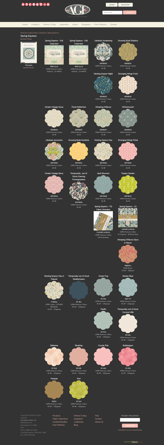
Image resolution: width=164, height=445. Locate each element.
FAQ (97, 415)
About (75, 24)
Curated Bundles (60, 422)
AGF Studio (30, 68)
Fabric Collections (60, 419)
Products (23, 33)
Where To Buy (80, 415)
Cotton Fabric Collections (37, 33)
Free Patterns (100, 24)
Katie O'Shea (27, 39)
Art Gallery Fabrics (77, 10)
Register (125, 5)
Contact (113, 24)
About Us (99, 422)
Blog (76, 425)
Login (111, 5)
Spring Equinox (53, 33)
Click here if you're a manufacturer (130, 430)
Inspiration (64, 24)
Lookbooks (78, 422)
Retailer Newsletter (130, 415)
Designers (86, 24)
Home (25, 24)
